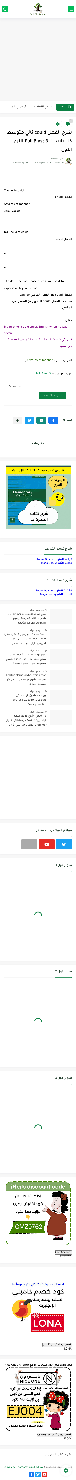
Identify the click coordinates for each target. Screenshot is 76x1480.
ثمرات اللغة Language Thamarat (23, 1467)
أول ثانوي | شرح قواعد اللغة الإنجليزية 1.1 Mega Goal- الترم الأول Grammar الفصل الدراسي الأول (26, 721)
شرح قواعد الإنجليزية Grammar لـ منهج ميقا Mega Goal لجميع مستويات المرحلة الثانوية (27, 619)
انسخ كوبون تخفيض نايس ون (54, 1434)
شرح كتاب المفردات (58, 1454)
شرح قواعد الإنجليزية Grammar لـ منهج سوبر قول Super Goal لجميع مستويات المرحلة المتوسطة (26, 660)
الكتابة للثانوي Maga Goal (56, 594)
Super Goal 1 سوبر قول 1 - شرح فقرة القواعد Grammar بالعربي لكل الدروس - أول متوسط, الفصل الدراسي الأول (25, 639)
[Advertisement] (38, 60)
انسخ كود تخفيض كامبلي (57, 1344)
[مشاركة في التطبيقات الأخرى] (17, 420)
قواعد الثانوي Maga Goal (56, 563)
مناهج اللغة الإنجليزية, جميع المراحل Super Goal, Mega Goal (30, 106)
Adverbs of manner (39, 360)
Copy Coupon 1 (63, 1252)
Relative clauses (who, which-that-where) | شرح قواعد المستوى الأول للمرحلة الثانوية (25, 680)
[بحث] (5, 9)
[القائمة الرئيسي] (71, 9)
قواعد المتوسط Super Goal (54, 559)
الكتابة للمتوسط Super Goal (53, 590)
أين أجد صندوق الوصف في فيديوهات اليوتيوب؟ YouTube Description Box (30, 700)
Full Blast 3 (43, 373)
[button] (53, 420)
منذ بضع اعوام (37, 610)
